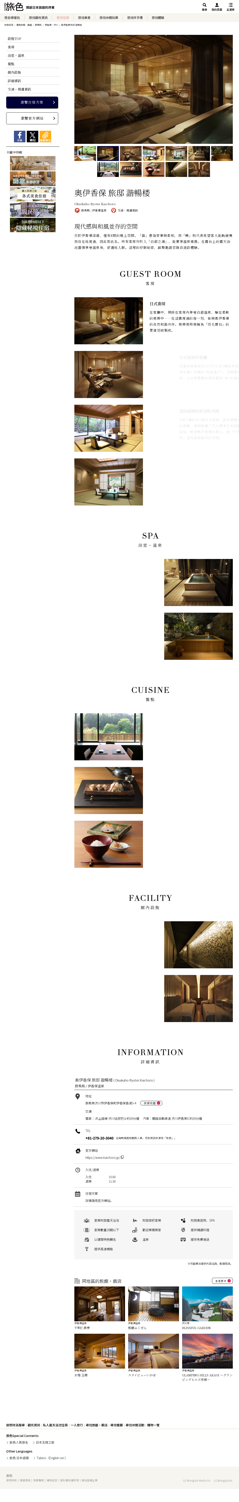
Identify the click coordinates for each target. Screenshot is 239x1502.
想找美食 (84, 17)
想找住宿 (63, 17)
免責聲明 (38, 1480)
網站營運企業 (90, 1480)
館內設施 (14, 72)
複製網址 (45, 136)
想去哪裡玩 (12, 17)
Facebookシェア (19, 136)
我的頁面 (217, 9)
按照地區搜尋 (15, 1425)
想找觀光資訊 (38, 17)
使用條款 (11, 1480)
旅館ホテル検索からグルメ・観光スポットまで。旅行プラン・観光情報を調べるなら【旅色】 (29, 7)
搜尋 (204, 9)
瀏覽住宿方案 (32, 102)
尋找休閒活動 (135, 1425)
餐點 (11, 63)
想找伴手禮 (135, 17)
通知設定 (52, 1480)
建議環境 (25, 1480)
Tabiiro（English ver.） (52, 1458)
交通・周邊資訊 (19, 89)
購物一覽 (153, 1425)
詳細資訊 (14, 80)
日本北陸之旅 (45, 1442)
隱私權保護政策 (69, 1480)
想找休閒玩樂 (109, 17)
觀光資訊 (34, 1425)
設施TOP (14, 38)
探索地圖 (150, 1103)
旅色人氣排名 (19, 1442)
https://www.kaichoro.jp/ (104, 1157)
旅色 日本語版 (19, 1458)
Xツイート (32, 136)
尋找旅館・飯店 (97, 1425)
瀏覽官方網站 (32, 118)
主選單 (231, 9)
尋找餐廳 (116, 1425)
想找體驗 (158, 17)
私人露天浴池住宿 (55, 1425)
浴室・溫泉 (16, 55)
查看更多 (220, 1281)
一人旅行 (77, 1425)
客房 (11, 47)
